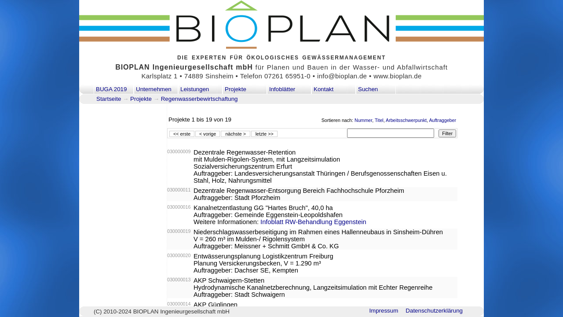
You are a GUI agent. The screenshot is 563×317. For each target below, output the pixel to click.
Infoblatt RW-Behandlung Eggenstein (313, 221)
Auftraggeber (442, 120)
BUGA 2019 (111, 89)
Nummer (363, 120)
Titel (379, 120)
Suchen (368, 89)
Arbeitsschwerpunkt (406, 120)
